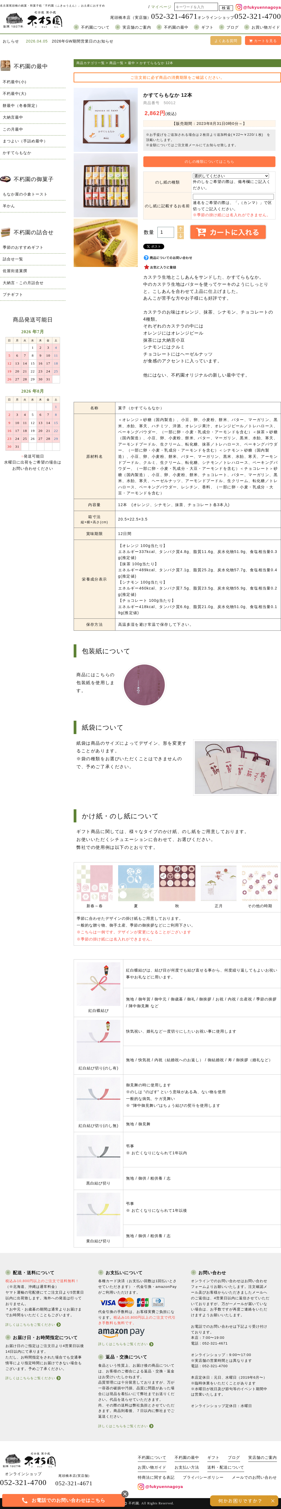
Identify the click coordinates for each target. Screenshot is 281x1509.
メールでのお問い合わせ (254, 1477)
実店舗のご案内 (136, 27)
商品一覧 (116, 63)
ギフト (207, 27)
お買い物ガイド (266, 27)
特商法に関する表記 (156, 1477)
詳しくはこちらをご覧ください (30, 1325)
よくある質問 (225, 41)
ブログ (232, 27)
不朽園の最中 (176, 27)
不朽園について (95, 27)
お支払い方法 (187, 1467)
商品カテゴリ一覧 (90, 63)
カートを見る (263, 41)
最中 (131, 63)
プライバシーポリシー (203, 1477)
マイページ (161, 7)
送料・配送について (225, 1467)
